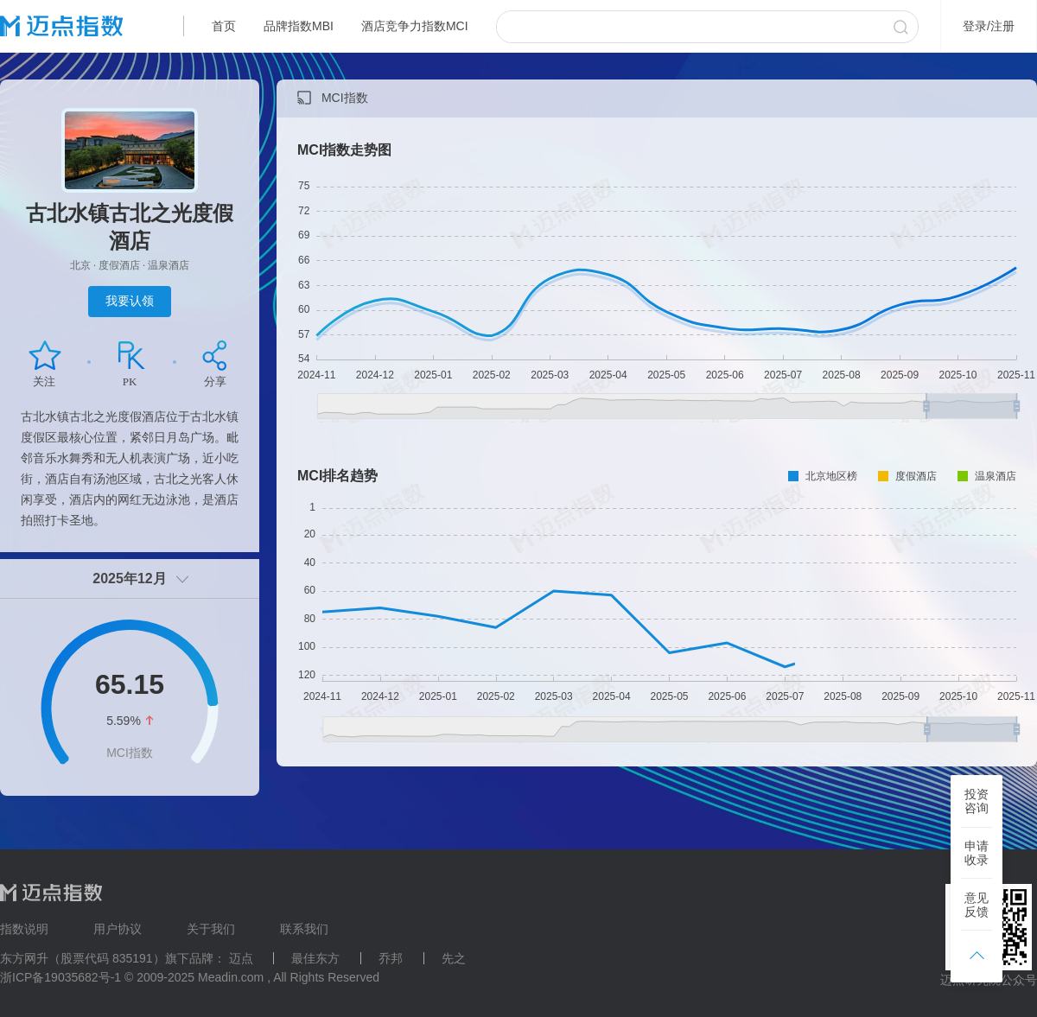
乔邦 (391, 958)
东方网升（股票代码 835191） (82, 958)
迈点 (241, 958)
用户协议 (117, 929)
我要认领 (129, 301)
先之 (454, 958)
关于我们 (211, 929)
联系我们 (304, 929)
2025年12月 (129, 578)
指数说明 (24, 929)
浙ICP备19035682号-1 (60, 977)
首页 (224, 26)
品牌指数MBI (299, 26)
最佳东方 (315, 958)
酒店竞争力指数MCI (414, 26)
